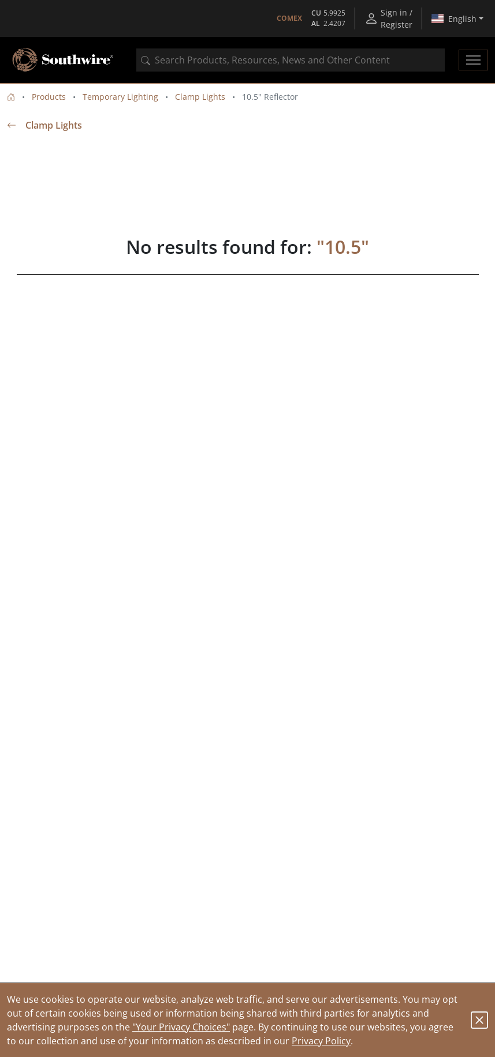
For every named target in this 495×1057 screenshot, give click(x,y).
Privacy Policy (321, 1040)
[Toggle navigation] (473, 60)
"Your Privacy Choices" (181, 1027)
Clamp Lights (200, 96)
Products (49, 96)
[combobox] (290, 60)
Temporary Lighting (120, 96)
